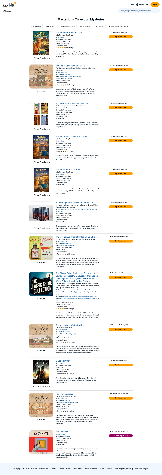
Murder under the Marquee (68, 169)
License (102, 469)
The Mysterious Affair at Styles (70, 325)
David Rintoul (70, 298)
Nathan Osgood (85, 296)
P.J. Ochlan (66, 74)
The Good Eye (62, 432)
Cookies (109, 469)
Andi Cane (61, 37)
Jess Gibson (61, 434)
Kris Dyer (93, 296)
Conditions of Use (64, 469)
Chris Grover (76, 209)
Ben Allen (78, 298)
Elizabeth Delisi (67, 209)
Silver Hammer (63, 361)
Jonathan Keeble (68, 296)
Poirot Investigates (64, 394)
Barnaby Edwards (61, 298)
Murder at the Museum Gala (69, 33)
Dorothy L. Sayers (63, 290)
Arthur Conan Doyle (74, 290)
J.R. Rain (60, 363)
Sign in (155, 4)
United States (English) (141, 469)
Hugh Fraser (67, 243)
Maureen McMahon (87, 209)
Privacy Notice (77, 469)
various (58, 294)
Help (132, 5)
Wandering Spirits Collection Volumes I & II (75, 203)
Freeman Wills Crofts (62, 292)
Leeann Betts (62, 108)
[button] (37, 26)
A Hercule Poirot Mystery (67, 76)
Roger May (84, 298)
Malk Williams (92, 298)
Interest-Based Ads (91, 469)
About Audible (43, 469)
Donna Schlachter (71, 108)
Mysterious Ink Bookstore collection (72, 103)
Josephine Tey (93, 292)
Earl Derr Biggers (74, 292)
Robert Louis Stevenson (88, 290)
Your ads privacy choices (123, 469)
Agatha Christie (62, 72)
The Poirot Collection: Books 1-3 (70, 66)
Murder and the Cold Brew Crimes (71, 136)
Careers (53, 469)
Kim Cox (60, 209)
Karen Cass (77, 296)
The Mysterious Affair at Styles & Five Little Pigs (77, 237)
